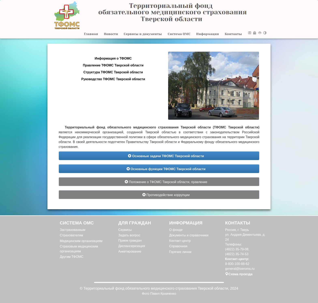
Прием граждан (130, 240)
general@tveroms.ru (240, 268)
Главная (91, 34)
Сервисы (125, 230)
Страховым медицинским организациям (79, 249)
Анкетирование (129, 251)
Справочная (178, 246)
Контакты (233, 34)
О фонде (176, 230)
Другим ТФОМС (72, 256)
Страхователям (71, 235)
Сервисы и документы (143, 34)
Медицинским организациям (81, 241)
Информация (207, 34)
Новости (111, 34)
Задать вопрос (129, 235)
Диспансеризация (131, 246)
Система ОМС (179, 34)
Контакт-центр (180, 240)
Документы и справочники (188, 235)
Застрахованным (72, 230)
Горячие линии (180, 252)
